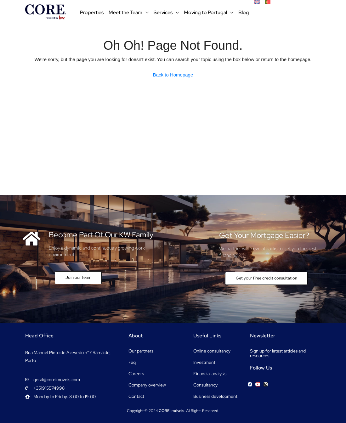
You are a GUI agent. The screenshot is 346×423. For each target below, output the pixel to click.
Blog (243, 12)
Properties (92, 12)
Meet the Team (125, 12)
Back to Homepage (173, 74)
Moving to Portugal (205, 12)
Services (163, 12)
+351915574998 (295, 12)
